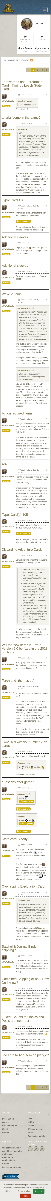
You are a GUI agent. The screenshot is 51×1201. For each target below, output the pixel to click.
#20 (46, 1061)
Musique (32, 1126)
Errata (30, 1133)
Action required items (17, 413)
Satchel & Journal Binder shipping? (20, 948)
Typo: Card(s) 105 (15, 514)
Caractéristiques (9, 1126)
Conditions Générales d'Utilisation (12, 1152)
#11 (46, 658)
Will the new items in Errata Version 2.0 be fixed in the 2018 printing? (24, 648)
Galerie (5, 1133)
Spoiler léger (23, 221)
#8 (46, 470)
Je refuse (26, 1196)
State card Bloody (14, 839)
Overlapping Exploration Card (23, 886)
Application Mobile (36, 1136)
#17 (46, 956)
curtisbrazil (22, 308)
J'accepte (39, 1191)
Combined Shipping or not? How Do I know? (25, 980)
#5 (46, 271)
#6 (46, 300)
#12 (46, 686)
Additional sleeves (15, 237)
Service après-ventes (11, 1167)
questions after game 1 (18, 782)
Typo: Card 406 (13, 200)
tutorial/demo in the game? (21, 117)
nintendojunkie (8, 101)
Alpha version (34, 190)
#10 (46, 555)
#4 (46, 243)
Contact (5, 1164)
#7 (46, 419)
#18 (46, 988)
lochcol (20, 794)
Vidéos (31, 1122)
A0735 (6, 464)
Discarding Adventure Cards (22, 549)
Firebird (20, 763)
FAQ (30, 1119)
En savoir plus (24, 1191)
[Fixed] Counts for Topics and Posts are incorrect (23, 1018)
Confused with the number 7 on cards (24, 744)
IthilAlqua (21, 101)
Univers (5, 1122)
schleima (20, 901)
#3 (46, 206)
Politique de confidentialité (8, 1158)
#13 (46, 751)
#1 (46, 95)
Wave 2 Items (12, 294)
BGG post (39, 928)
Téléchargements (36, 1129)
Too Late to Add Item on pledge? (25, 1055)
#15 (46, 845)
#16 (46, 892)
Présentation (8, 1119)
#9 (46, 520)
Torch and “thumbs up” (18, 680)
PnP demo (29, 173)
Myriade (20, 130)
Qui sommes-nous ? (11, 1148)
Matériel (6, 1129)
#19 (46, 1026)
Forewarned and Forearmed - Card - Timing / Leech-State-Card (23, 85)
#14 (46, 788)
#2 (46, 123)
